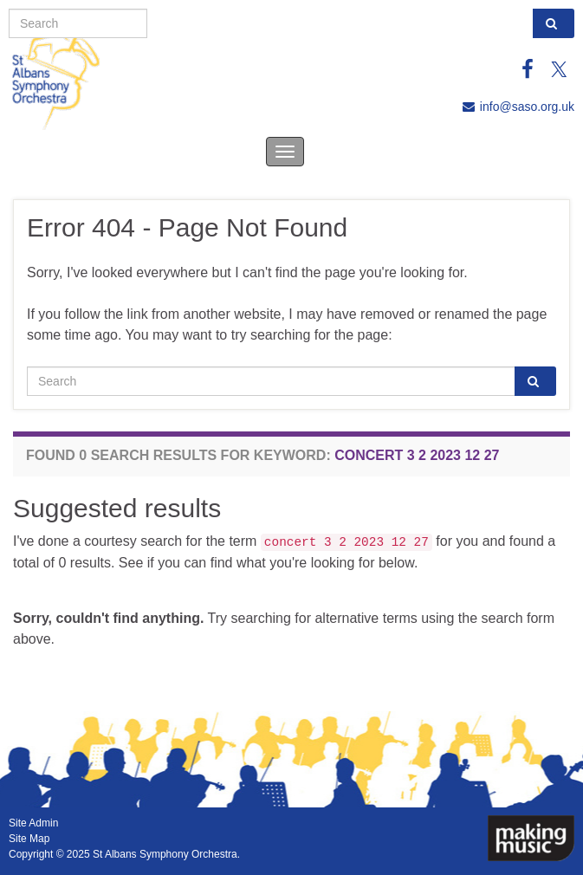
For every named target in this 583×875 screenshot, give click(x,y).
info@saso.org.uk (527, 106)
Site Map (29, 839)
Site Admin (33, 823)
